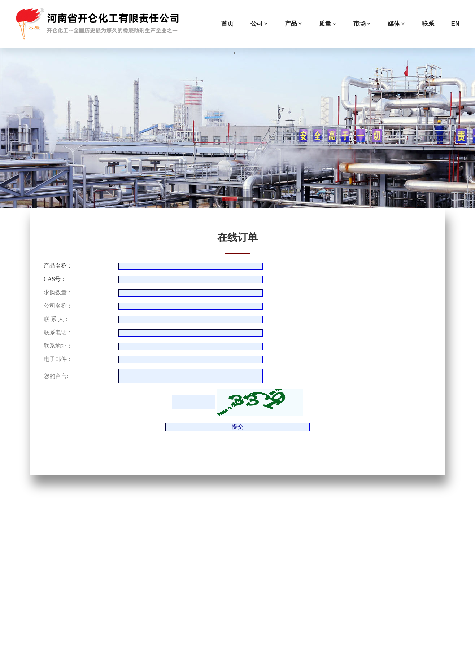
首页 (227, 23)
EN (455, 23)
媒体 (396, 23)
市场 (362, 23)
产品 (293, 23)
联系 (428, 23)
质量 (327, 23)
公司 (259, 23)
